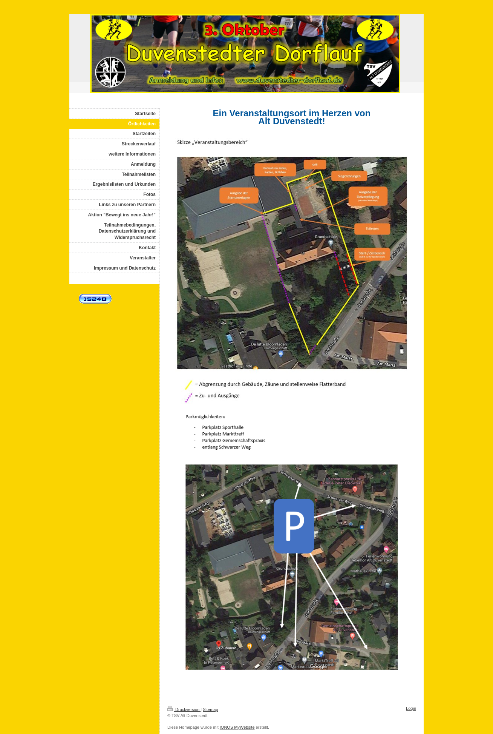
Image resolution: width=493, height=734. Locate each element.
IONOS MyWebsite (237, 727)
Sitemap (210, 709)
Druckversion (184, 709)
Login (411, 708)
